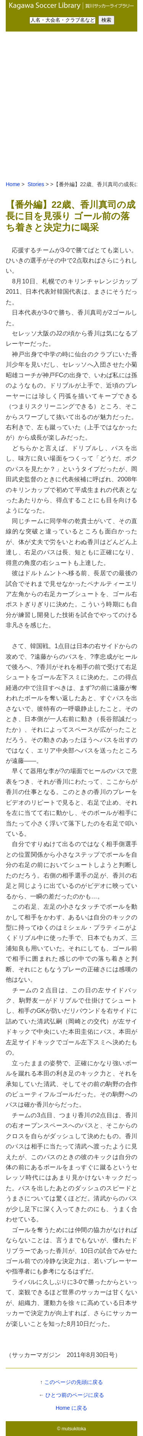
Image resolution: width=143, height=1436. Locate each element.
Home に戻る (71, 1408)
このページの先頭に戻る (73, 1382)
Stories (35, 184)
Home (13, 184)
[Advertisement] (71, 106)
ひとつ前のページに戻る (74, 1395)
